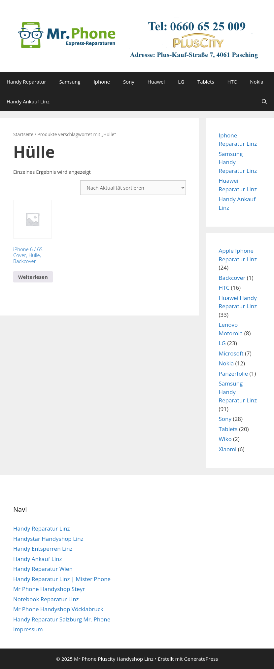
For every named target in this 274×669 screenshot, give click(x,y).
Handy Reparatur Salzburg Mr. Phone (61, 619)
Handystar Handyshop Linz (48, 538)
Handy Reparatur (26, 81)
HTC (232, 81)
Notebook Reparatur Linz (46, 599)
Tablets (205, 81)
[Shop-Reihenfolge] (133, 187)
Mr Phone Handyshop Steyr (49, 589)
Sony (128, 81)
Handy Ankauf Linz (28, 101)
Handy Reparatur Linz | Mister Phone (62, 579)
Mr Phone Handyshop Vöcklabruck (58, 609)
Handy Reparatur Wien (43, 569)
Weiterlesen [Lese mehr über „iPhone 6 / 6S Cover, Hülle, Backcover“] (33, 277)
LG (181, 81)
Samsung (70, 81)
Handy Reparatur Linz (41, 528)
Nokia (256, 81)
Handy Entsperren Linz (43, 548)
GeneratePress (201, 658)
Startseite (23, 134)
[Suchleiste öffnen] (264, 101)
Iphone (102, 81)
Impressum (28, 629)
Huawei (156, 81)
